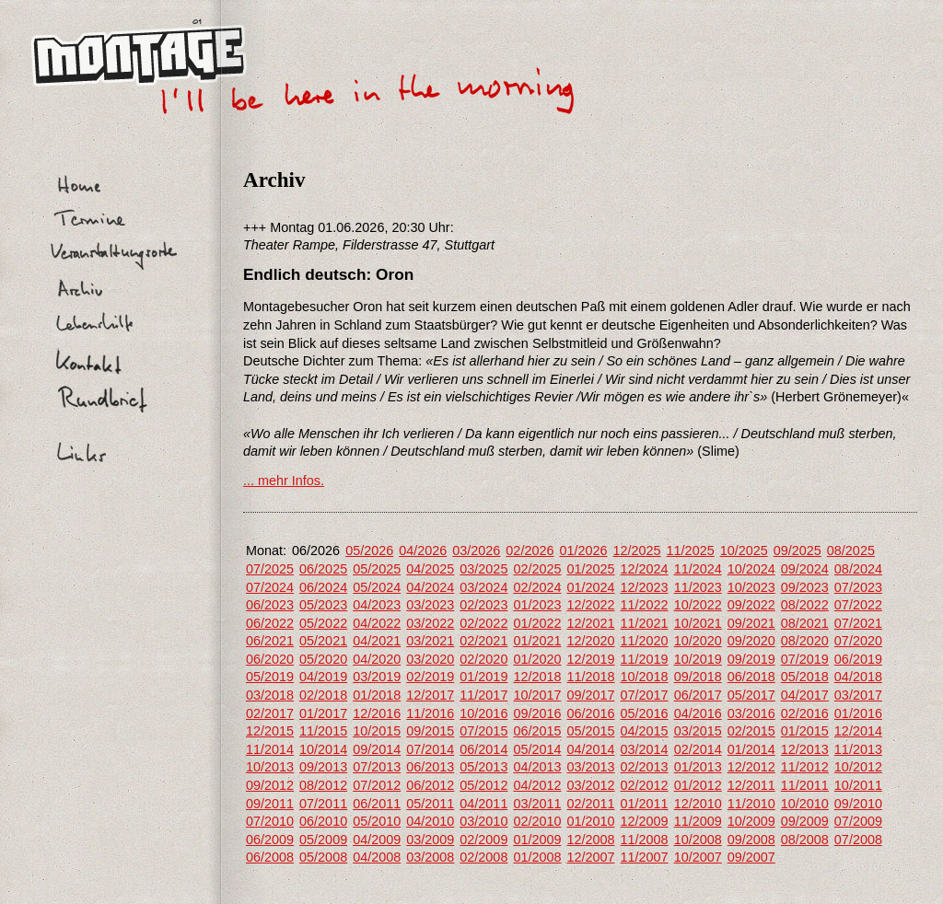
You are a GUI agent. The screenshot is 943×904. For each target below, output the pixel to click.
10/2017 (537, 695)
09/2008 (751, 839)
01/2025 (590, 569)
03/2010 (483, 821)
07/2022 (858, 604)
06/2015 (537, 731)
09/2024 (805, 569)
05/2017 (751, 695)
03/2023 (430, 604)
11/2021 (645, 623)
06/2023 (270, 604)
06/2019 (858, 659)
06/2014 (483, 749)
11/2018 (590, 676)
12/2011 (751, 785)
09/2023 (805, 587)
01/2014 (751, 749)
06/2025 (323, 569)
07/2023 (858, 587)
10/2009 (751, 821)
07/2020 (858, 640)
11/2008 (645, 839)
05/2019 (270, 676)
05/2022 (323, 623)
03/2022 (430, 623)
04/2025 (430, 569)
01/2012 (698, 785)
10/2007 (698, 857)
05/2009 (323, 839)
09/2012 (270, 785)
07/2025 (270, 569)
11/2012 (805, 766)
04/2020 (377, 659)
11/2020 (645, 640)
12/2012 (751, 766)
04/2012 (537, 785)
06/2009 (270, 839)
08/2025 (851, 550)
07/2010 (270, 821)
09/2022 (751, 604)
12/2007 (590, 857)
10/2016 (483, 713)
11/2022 (645, 604)
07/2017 (645, 695)
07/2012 (377, 785)
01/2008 (537, 857)
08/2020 (805, 640)
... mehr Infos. (283, 480)
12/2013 (805, 749)
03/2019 (377, 676)
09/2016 (537, 713)
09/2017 (590, 695)
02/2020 (483, 659)
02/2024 (537, 587)
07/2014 (430, 749)
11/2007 (645, 857)
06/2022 (270, 623)
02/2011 (590, 803)
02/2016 (805, 713)
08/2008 (805, 839)
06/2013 (430, 766)
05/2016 (645, 713)
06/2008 (270, 857)
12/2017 (430, 695)
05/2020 (323, 659)
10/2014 (323, 749)
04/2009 (377, 839)
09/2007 (751, 857)
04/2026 (423, 550)
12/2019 (590, 659)
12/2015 (270, 731)
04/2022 (377, 623)
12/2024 (645, 569)
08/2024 (858, 569)
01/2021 (537, 640)
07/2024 (270, 587)
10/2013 (270, 766)
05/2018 (805, 676)
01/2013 (698, 766)
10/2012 (858, 766)
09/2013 (323, 766)
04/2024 (430, 587)
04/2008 (377, 857)
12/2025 (637, 550)
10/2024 (751, 569)
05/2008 (323, 857)
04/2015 (645, 731)
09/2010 (858, 803)
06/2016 (590, 713)
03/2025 (483, 569)
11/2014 (270, 749)
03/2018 (270, 695)
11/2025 (691, 550)
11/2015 (323, 731)
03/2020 (430, 659)
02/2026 (529, 550)
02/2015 (751, 731)
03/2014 (645, 749)
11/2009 (698, 821)
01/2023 (537, 604)
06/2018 (751, 676)
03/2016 (751, 713)
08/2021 (805, 623)
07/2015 (483, 731)
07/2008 (858, 839)
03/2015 (698, 731)
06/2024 (323, 587)
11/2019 (645, 659)
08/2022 (805, 604)
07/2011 (323, 803)
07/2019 (805, 659)
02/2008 (483, 857)
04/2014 (590, 749)
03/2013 (590, 766)
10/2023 (751, 587)
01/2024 (590, 587)
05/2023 (323, 604)
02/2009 (483, 839)
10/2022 (698, 604)
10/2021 (698, 623)
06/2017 (698, 695)
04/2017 (805, 695)
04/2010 (430, 821)
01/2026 (583, 550)
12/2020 (590, 640)
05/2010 (377, 821)
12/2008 (590, 839)
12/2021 (590, 623)
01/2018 (377, 695)
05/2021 (323, 640)
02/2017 (270, 713)
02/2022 (483, 623)
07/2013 (377, 766)
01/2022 (537, 623)
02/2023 (483, 604)
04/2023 (377, 604)
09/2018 (698, 676)
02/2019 (430, 676)
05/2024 (377, 587)
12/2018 (537, 676)
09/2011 (270, 803)
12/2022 (590, 604)
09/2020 (751, 640)
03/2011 (537, 803)
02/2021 (483, 640)
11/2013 (858, 749)
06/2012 (430, 785)
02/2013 (645, 766)
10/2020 (698, 640)
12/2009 (645, 821)
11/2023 (698, 587)
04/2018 (858, 676)
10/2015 (377, 731)
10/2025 (744, 550)
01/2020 (537, 659)
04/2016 (698, 713)
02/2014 (698, 749)
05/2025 (377, 569)
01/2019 (483, 676)
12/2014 (858, 731)
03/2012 (590, 785)
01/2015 (805, 731)
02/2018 (323, 695)
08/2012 (323, 785)
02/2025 (537, 569)
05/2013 (483, 766)
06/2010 (323, 821)
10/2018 (645, 676)
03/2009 (430, 839)
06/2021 (270, 640)
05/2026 (369, 550)
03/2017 (858, 695)
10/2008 (698, 839)
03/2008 (430, 857)
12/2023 (645, 587)
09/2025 (797, 550)
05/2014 (537, 749)
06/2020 (270, 659)
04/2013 (537, 766)
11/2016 (430, 713)
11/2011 (805, 785)
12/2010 (698, 803)
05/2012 (483, 785)
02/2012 (645, 785)
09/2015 (430, 731)
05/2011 (430, 803)
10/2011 (858, 785)
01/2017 (323, 713)
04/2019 (323, 676)
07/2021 (858, 623)
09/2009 (805, 821)
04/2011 (483, 803)
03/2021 (430, 640)
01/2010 (590, 821)
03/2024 (483, 587)
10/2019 (698, 659)
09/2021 (751, 623)
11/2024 (698, 569)
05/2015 (590, 731)
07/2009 (858, 821)
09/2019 (751, 659)
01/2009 (537, 839)
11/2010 (751, 803)
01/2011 (645, 803)
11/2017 (483, 695)
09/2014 (377, 749)
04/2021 (377, 640)
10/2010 (805, 803)
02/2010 (537, 821)
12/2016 (377, 713)
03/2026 (476, 550)
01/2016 (858, 713)
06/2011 (377, 803)
